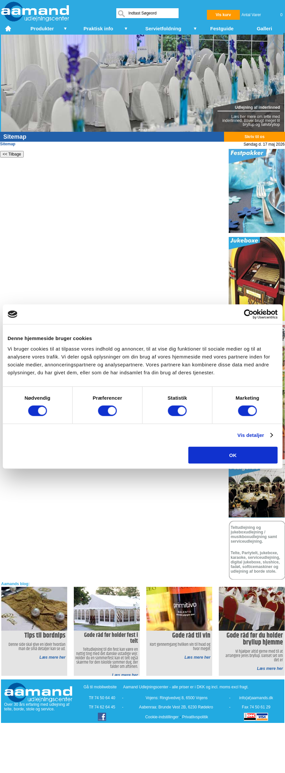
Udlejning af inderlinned (257, 107)
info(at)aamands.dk (256, 698)
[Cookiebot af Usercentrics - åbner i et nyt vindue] (248, 314)
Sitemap (7, 144)
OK (233, 455)
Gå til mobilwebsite (100, 687)
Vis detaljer (251, 435)
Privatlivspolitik (195, 717)
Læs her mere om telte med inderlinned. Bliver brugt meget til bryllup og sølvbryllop (251, 120)
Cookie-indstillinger (162, 717)
